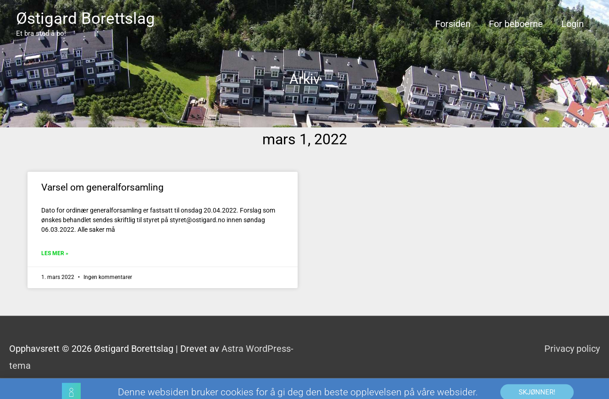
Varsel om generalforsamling (102, 187)
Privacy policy (572, 348)
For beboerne (516, 23)
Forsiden (453, 23)
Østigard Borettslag (85, 18)
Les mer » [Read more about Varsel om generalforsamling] (54, 253)
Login (572, 23)
